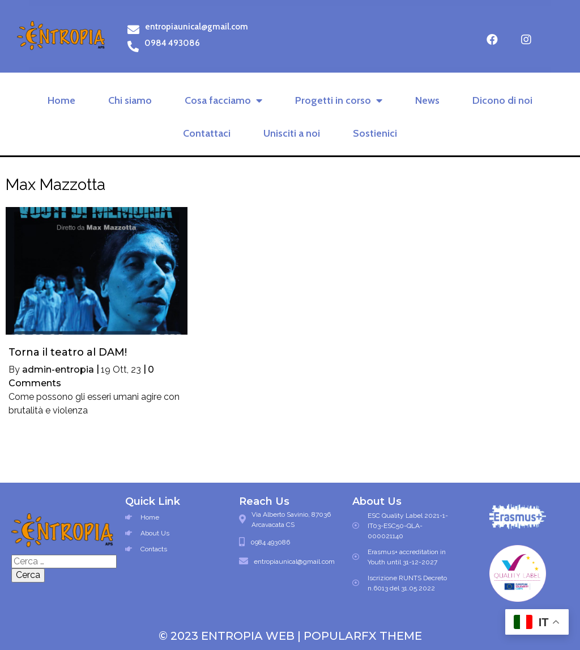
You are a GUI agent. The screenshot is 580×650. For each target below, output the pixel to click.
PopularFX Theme (363, 636)
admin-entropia (58, 369)
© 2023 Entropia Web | (231, 636)
